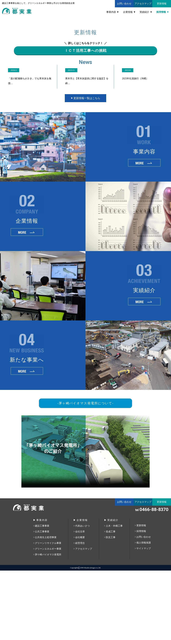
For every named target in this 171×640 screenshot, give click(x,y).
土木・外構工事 (114, 595)
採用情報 (161, 12)
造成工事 (110, 601)
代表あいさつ (82, 595)
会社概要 (80, 606)
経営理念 (80, 612)
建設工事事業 (42, 595)
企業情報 (128, 12)
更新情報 (161, 3)
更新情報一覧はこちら (86, 167)
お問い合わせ (124, 3)
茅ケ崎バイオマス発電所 (48, 624)
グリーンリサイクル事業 (48, 612)
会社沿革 (80, 601)
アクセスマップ (143, 3)
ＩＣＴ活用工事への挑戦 (85, 114)
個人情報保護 (143, 612)
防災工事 (110, 606)
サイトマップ (143, 617)
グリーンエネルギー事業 (48, 618)
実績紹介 (144, 12)
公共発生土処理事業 (46, 606)
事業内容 (111, 12)
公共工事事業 (42, 601)
